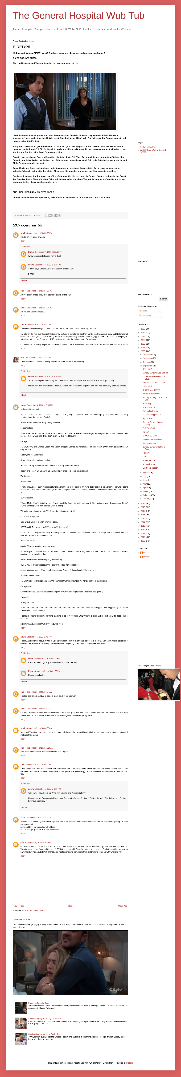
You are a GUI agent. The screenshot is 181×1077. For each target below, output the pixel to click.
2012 (143, 530)
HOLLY (146, 432)
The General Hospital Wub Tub (79, 15)
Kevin (23, 637)
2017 (143, 511)
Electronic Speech (150, 468)
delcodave (147, 553)
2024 (143, 336)
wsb (22, 843)
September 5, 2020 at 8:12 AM (39, 709)
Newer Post (19, 906)
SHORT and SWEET (151, 390)
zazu (23, 818)
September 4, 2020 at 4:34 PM (39, 308)
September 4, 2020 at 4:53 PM (38, 324)
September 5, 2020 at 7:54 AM (39, 692)
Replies (26, 247)
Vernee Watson (149, 443)
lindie (23, 291)
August (146, 473)
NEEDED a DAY (149, 407)
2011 (143, 533)
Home (71, 906)
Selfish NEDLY (149, 460)
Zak (22, 324)
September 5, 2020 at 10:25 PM (38, 843)
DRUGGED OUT (150, 436)
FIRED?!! (146, 453)
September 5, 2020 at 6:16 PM (48, 265)
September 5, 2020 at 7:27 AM (40, 637)
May (145, 484)
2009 (143, 541)
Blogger (129, 1063)
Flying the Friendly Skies (38, 1003)
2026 (143, 329)
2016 (143, 515)
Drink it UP (147, 369)
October (146, 362)
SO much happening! (152, 415)
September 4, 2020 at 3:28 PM (39, 233)
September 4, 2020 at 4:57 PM (38, 357)
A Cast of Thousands (151, 394)
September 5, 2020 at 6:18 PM (48, 789)
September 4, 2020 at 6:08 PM (40, 405)
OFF (144, 457)
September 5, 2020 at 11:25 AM (39, 748)
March (146, 491)
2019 (143, 503)
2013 (143, 526)
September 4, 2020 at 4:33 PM (39, 291)
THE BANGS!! (149, 428)
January (146, 499)
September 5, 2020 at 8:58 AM (39, 728)
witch (23, 233)
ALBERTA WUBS (147, 147)
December (147, 355)
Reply (23, 241)
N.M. (23, 357)
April (145, 487)
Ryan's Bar (147, 418)
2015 (143, 518)
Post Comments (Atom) (35, 910)
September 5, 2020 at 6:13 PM (39, 818)
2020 (143, 351)
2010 (143, 537)
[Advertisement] (150, 88)
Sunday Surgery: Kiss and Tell (155, 373)
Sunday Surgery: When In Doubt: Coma (45, 1034)
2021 (143, 347)
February (147, 495)
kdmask (146, 557)
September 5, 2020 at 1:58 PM (47, 671)
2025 (143, 332)
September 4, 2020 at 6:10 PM (48, 376)
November (147, 358)
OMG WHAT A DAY (23, 919)
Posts (143, 311)
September (148, 366)
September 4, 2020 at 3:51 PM (48, 252)
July (145, 476)
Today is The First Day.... (153, 439)
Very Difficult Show (151, 411)
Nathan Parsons (149, 464)
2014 (143, 522)
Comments (145, 316)
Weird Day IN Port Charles (154, 382)
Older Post (122, 906)
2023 (143, 340)
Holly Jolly (147, 403)
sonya (31, 265)
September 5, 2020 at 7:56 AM (47, 658)
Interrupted (147, 386)
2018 (143, 507)
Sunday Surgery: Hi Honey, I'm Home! (44, 1019)
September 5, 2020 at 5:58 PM (38, 765)
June (145, 480)
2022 (143, 344)
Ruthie (31, 252)
